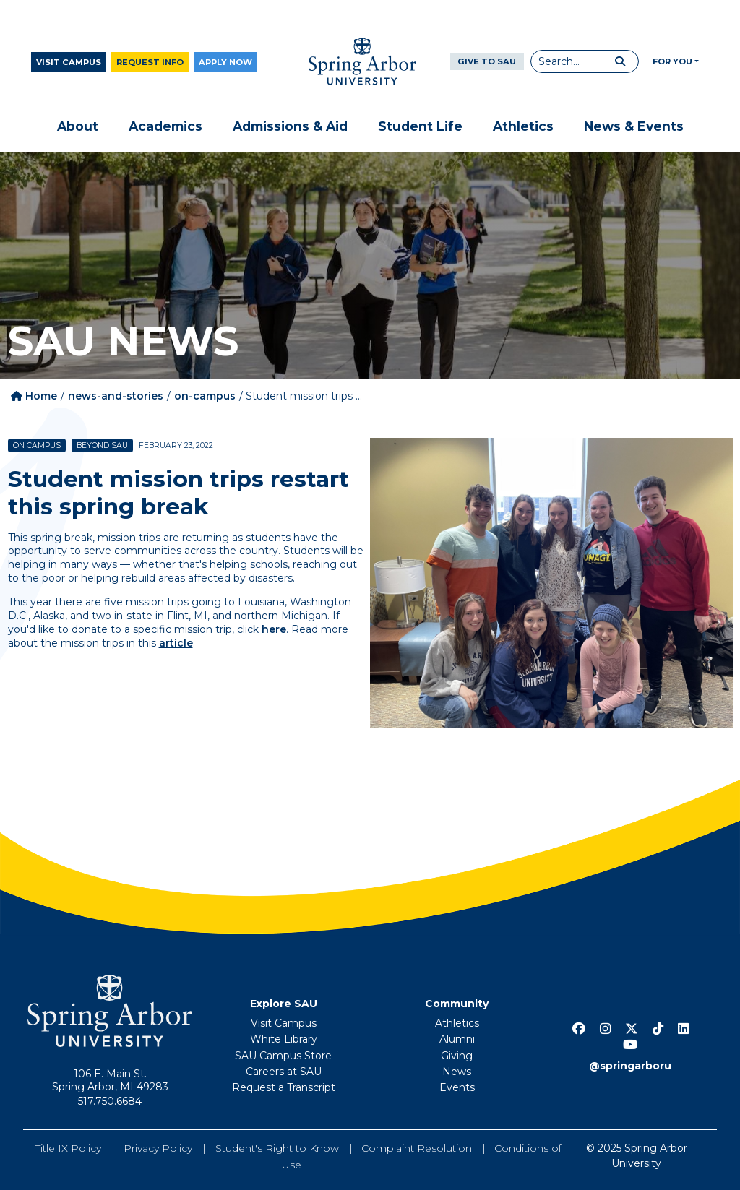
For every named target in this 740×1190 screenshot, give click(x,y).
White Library (283, 1038)
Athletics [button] (523, 126)
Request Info (150, 62)
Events (457, 1087)
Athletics (457, 1023)
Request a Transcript (283, 1087)
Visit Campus (68, 62)
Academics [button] (165, 126)
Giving (457, 1055)
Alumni (457, 1038)
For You (672, 61)
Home (34, 395)
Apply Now (225, 62)
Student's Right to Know (277, 1148)
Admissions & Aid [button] (290, 126)
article (176, 643)
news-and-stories (115, 395)
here (274, 629)
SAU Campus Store (283, 1055)
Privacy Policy (158, 1148)
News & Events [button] (634, 126)
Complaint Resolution (416, 1148)
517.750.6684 (110, 1101)
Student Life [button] (420, 126)
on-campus (205, 395)
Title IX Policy (68, 1148)
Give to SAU (486, 61)
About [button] (77, 126)
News (456, 1071)
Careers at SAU (284, 1071)
